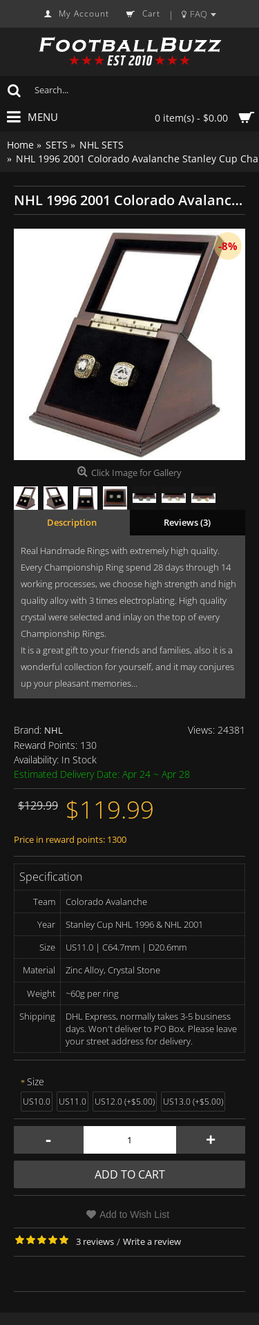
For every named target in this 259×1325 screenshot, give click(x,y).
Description (72, 522)
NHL (53, 730)
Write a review (152, 1241)
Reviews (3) (187, 522)
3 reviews (95, 1241)
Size (35, 1081)
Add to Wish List (134, 1214)
